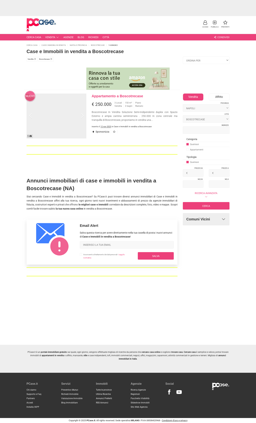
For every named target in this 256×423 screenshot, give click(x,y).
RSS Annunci (102, 402)
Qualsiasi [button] (192, 144)
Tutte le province (104, 390)
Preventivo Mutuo (69, 390)
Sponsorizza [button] (100, 131)
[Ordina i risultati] (206, 60)
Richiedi (93, 37)
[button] (205, 24)
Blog (81, 37)
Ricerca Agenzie (138, 390)
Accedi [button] (30, 402)
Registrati (135, 394)
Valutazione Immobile (71, 398)
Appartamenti (194, 149)
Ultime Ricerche (103, 394)
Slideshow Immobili (140, 402)
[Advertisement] (128, 8)
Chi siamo (31, 390)
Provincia (225, 103)
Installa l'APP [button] (33, 407)
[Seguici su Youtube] (179, 392)
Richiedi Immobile (69, 394)
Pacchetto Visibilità (140, 398)
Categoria (191, 139)
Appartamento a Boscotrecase (117, 96)
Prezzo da (198, 168)
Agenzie (68, 37)
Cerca (206, 206)
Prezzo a (225, 168)
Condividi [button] (221, 37)
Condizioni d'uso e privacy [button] (174, 420)
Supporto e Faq (34, 394)
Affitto (219, 97)
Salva (156, 256)
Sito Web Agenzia (139, 407)
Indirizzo (225, 125)
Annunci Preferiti (104, 398)
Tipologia (191, 157)
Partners (31, 398)
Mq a (227, 179)
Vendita (52, 37)
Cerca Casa (34, 37)
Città (106, 37)
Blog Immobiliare (69, 402)
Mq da (200, 179)
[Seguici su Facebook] (169, 392)
